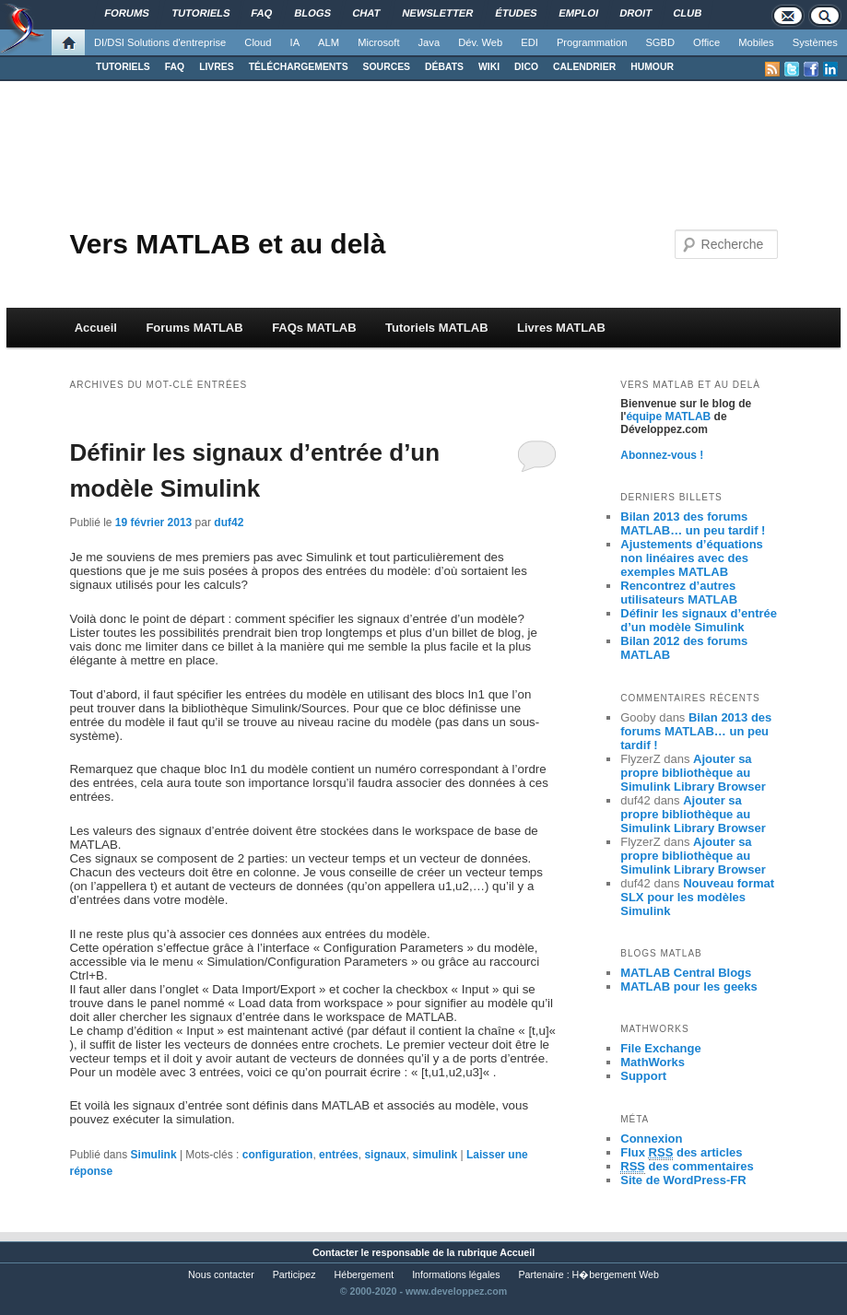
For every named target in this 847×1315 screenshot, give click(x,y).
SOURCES (386, 67)
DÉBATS (444, 67)
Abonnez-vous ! (661, 455)
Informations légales (456, 1274)
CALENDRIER (584, 67)
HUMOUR (652, 67)
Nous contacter (221, 1274)
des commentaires (687, 1166)
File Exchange (660, 1048)
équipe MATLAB (668, 416)
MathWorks (652, 1062)
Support (643, 1076)
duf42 (228, 522)
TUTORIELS (123, 67)
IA (295, 42)
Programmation (592, 42)
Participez (294, 1274)
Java (429, 42)
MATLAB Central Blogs (685, 973)
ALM (328, 42)
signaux (385, 1154)
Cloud (257, 42)
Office (706, 42)
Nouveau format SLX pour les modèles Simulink (697, 897)
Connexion (651, 1138)
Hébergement (364, 1274)
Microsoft (378, 42)
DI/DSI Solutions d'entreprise (160, 42)
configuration (277, 1154)
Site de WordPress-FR (683, 1180)
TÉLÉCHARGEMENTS (298, 67)
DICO (526, 67)
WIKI (489, 67)
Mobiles (756, 42)
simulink (434, 1154)
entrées (339, 1154)
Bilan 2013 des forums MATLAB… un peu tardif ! (692, 523)
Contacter (335, 1252)
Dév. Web (480, 42)
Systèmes (815, 42)
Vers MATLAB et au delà (227, 244)
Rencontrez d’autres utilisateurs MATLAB (678, 592)
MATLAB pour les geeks (689, 986)
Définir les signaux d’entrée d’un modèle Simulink (698, 620)
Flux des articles (681, 1152)
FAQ (174, 67)
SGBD (660, 42)
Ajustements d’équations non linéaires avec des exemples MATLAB (691, 558)
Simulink (154, 1154)
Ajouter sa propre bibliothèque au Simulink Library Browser (693, 772)
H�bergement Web (615, 1274)
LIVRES (216, 67)
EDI (529, 42)
